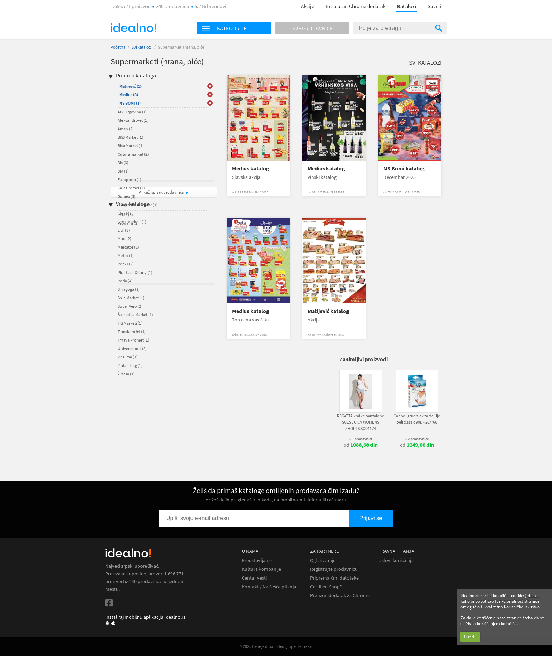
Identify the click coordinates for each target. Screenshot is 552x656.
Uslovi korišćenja (396, 560)
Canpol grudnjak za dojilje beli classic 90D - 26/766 (417, 419)
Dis (123, 162)
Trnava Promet (133, 340)
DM (123, 171)
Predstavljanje (257, 560)
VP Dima (128, 357)
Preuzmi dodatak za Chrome (340, 596)
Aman (126, 128)
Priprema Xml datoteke (334, 578)
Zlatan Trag (130, 365)
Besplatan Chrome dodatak (355, 6)
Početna (118, 47)
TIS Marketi (130, 323)
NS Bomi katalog (404, 168)
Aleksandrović (133, 120)
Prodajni (128, 223)
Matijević (130, 86)
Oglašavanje (322, 560)
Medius (128, 94)
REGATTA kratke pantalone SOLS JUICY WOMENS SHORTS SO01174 (360, 422)
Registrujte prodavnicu (334, 569)
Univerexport (132, 348)
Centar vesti (254, 578)
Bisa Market (131, 145)
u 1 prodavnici (360, 438)
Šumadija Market (135, 314)
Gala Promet (131, 187)
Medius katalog (250, 168)
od (361, 445)
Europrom (130, 179)
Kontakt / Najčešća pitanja (269, 587)
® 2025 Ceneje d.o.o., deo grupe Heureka (276, 646)
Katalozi (406, 6)
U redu (470, 637)
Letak (125, 214)
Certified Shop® (326, 587)
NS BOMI (130, 103)
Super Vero (130, 306)
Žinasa (126, 373)
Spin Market (131, 297)
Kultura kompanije (261, 569)
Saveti (434, 6)
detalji (533, 596)
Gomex (127, 196)
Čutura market (133, 154)
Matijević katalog (328, 311)
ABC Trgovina (132, 111)
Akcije (307, 6)
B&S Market (130, 137)
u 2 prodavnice (417, 438)
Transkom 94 (132, 331)
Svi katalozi (142, 47)
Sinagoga (129, 289)
